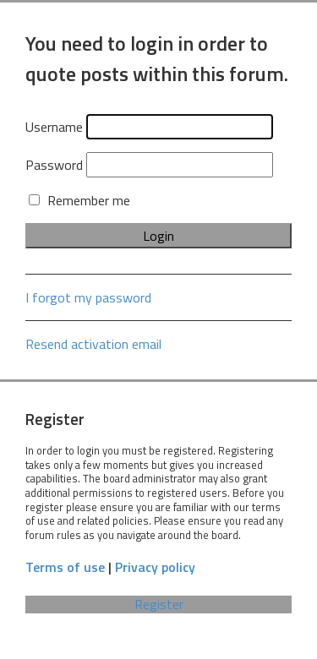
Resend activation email (93, 344)
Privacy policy (155, 567)
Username (54, 127)
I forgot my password (88, 297)
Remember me (79, 200)
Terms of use (65, 567)
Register (158, 604)
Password (54, 165)
